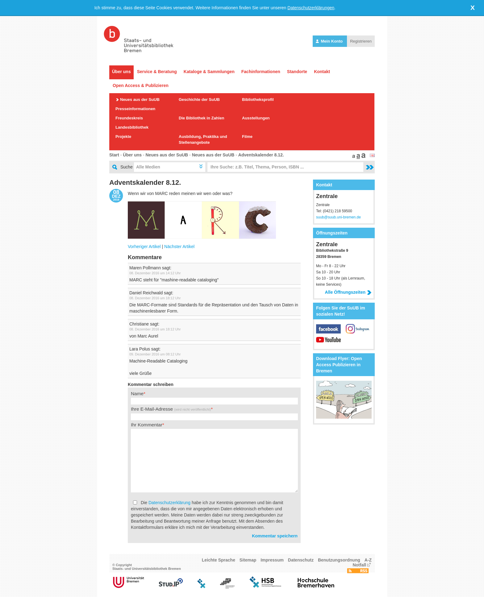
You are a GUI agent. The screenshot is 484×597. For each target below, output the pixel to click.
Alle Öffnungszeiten (348, 292)
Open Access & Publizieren (141, 85)
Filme (247, 136)
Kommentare (145, 257)
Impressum (272, 560)
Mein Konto (330, 41)
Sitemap (248, 560)
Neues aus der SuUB (140, 99)
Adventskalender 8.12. (261, 154)
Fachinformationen (260, 71)
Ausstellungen (256, 118)
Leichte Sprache (218, 560)
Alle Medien (148, 166)
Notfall (359, 564)
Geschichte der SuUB (199, 99)
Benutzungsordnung (339, 560)
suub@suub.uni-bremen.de (338, 217)
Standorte (297, 71)
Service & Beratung (157, 71)
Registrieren (361, 41)
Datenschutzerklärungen (310, 7)
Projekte (123, 136)
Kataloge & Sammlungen (209, 71)
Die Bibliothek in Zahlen (201, 118)
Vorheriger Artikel (144, 246)
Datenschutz (301, 560)
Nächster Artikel (179, 246)
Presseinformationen (135, 108)
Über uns (121, 71)
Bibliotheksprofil (258, 99)
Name (137, 393)
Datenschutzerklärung (169, 502)
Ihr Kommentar (146, 424)
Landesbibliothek (131, 127)
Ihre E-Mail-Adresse (171, 409)
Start (114, 154)
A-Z (368, 560)
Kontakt (322, 71)
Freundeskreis (129, 118)
